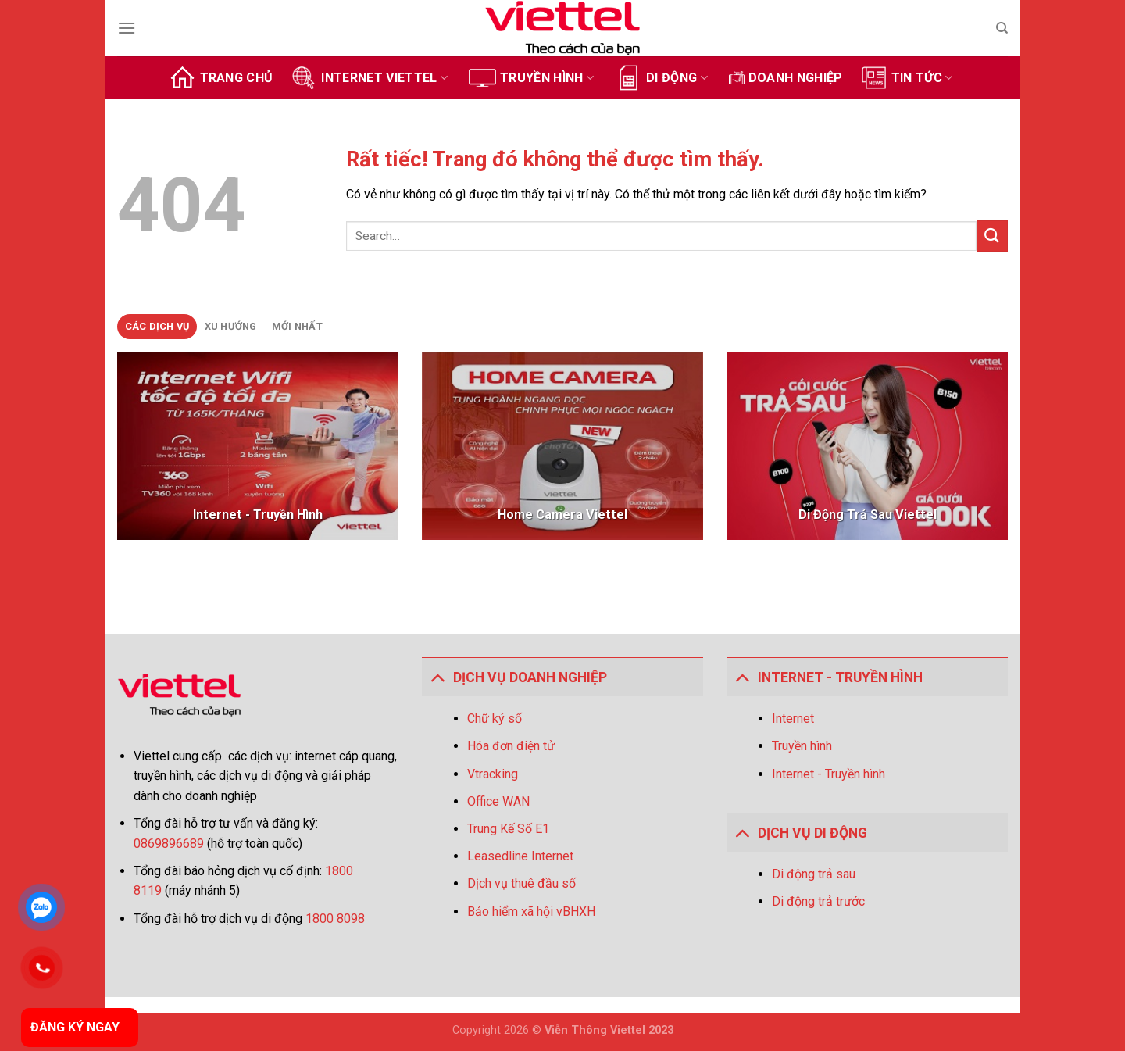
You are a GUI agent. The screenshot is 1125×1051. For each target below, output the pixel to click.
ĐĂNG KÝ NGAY (75, 1027)
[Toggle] (437, 677)
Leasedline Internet (520, 856)
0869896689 (170, 843)
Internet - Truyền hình (828, 774)
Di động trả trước (818, 901)
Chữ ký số (494, 718)
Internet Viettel (369, 77)
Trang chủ (221, 77)
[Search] (1002, 28)
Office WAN (498, 801)
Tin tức (906, 77)
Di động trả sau (813, 874)
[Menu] (126, 28)
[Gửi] (992, 235)
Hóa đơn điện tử (511, 745)
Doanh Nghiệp (786, 77)
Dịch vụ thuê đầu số (521, 883)
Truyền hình (531, 78)
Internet (793, 718)
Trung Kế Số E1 (508, 828)
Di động (661, 77)
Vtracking (492, 774)
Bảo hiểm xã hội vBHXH (531, 911)
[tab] (157, 326)
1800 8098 (335, 918)
